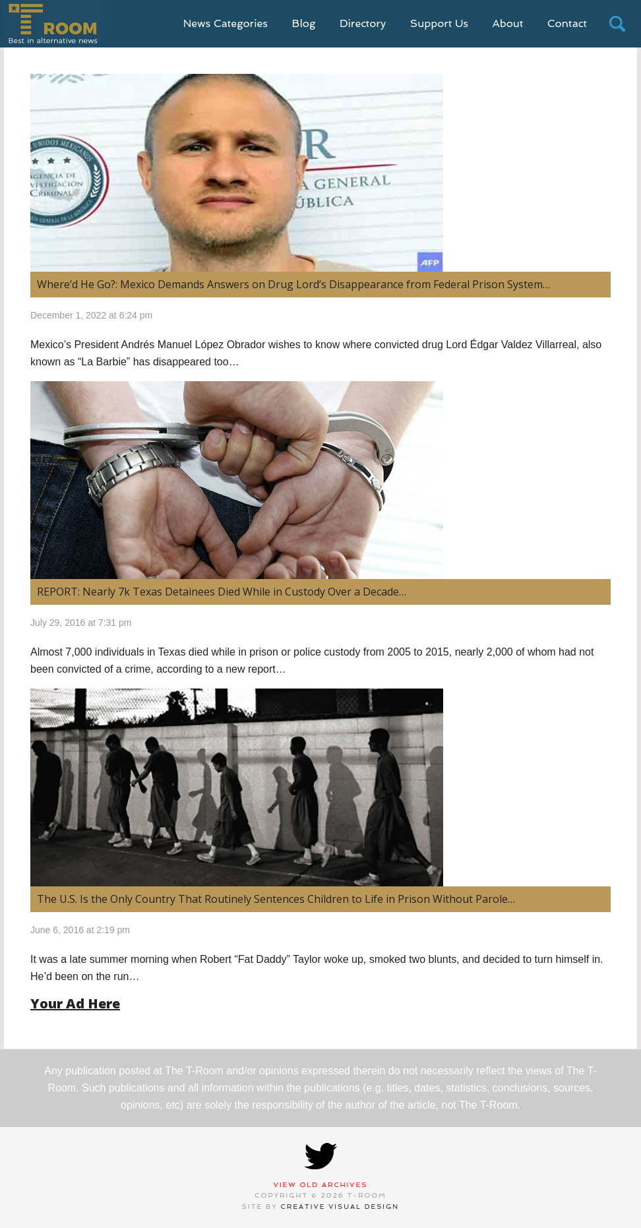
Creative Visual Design (340, 1206)
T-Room (52, 23)
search (617, 23)
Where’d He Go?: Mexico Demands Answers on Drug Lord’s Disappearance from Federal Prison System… (293, 284)
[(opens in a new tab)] (320, 480)
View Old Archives (321, 1184)
